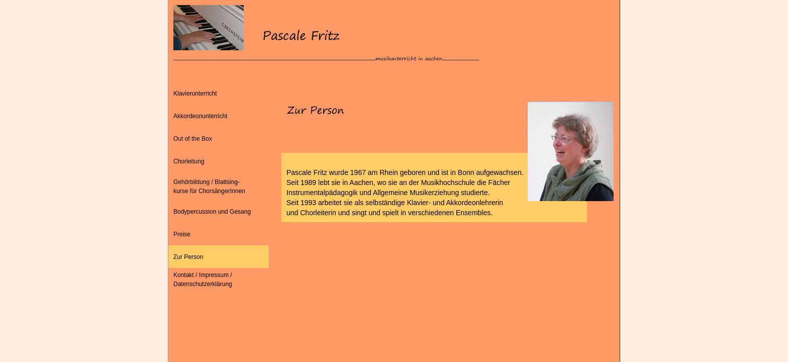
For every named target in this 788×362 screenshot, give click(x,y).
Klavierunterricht (195, 93)
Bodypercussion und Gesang (212, 211)
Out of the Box (192, 138)
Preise (181, 234)
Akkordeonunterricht (200, 116)
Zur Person (188, 256)
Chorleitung (188, 161)
